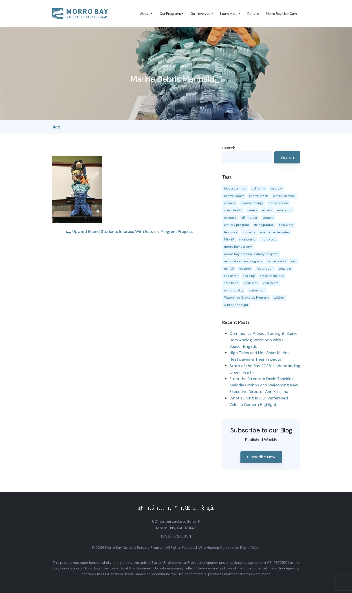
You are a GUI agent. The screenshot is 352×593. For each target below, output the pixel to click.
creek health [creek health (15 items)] (233, 210)
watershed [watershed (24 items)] (256, 290)
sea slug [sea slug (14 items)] (249, 276)
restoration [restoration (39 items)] (265, 269)
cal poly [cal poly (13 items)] (276, 188)
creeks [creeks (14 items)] (252, 210)
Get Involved (200, 13)
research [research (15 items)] (245, 269)
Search (228, 148)
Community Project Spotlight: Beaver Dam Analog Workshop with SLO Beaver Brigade (264, 340)
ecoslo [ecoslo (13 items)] (267, 210)
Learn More (229, 13)
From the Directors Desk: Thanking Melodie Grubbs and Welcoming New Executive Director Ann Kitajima (263, 385)
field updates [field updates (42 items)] (264, 225)
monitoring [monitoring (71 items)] (247, 239)
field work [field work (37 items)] (286, 225)
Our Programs (170, 13)
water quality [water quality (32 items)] (234, 290)
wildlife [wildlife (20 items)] (279, 297)
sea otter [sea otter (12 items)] (231, 276)
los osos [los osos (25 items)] (249, 232)
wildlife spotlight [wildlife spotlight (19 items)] (236, 305)
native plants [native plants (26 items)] (276, 261)
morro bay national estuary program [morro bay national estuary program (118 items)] (251, 254)
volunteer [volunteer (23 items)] (251, 283)
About (145, 13)
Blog (56, 127)
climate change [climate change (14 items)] (252, 203)
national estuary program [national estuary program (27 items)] (243, 261)
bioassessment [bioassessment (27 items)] (235, 188)
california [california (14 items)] (258, 188)
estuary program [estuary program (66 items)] (236, 225)
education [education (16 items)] (284, 210)
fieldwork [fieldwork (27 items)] (231, 232)
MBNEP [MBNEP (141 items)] (229, 239)
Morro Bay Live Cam (281, 13)
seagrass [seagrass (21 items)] (285, 269)
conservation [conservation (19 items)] (278, 203)
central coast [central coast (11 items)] (234, 196)
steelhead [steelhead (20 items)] (231, 283)
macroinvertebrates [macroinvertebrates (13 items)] (275, 232)
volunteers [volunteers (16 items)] (270, 283)
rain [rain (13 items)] (294, 261)
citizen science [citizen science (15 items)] (284, 196)
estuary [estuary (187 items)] (268, 218)
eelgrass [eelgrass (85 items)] (230, 218)
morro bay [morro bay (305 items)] (268, 239)
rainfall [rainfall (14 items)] (229, 269)
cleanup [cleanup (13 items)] (230, 203)
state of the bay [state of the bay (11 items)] (272, 276)
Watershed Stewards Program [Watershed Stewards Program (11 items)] (246, 297)
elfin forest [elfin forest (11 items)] (249, 218)
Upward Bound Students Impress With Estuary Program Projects (129, 231)
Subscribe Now (261, 457)
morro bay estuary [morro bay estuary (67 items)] (238, 247)
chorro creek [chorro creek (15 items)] (258, 196)
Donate (253, 13)
